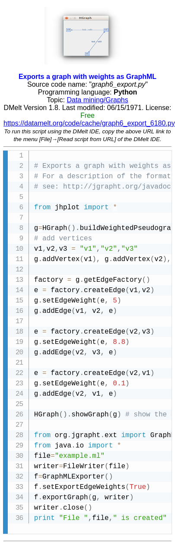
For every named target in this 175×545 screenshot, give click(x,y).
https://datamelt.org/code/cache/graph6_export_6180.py (89, 123)
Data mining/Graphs (97, 100)
